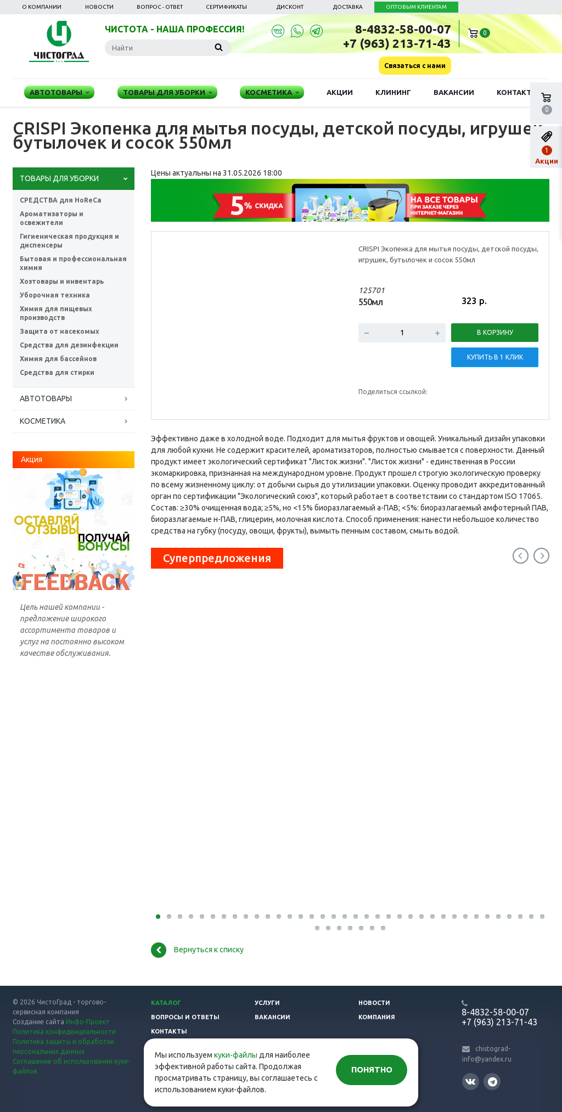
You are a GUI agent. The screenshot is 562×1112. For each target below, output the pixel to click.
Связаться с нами (415, 65)
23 (399, 916)
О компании (41, 7)
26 (432, 916)
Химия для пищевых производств (56, 313)
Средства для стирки (57, 372)
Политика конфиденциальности (64, 1031)
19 (355, 916)
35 (531, 916)
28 (454, 916)
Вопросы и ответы (185, 1017)
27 (443, 916)
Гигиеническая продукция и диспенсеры (69, 241)
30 (476, 916)
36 (542, 916)
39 (339, 928)
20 (366, 916)
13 (290, 916)
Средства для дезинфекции (69, 345)
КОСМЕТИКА (42, 421)
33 (509, 916)
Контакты (517, 92)
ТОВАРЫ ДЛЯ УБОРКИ (59, 178)
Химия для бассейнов (58, 358)
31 (487, 916)
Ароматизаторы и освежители (51, 218)
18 (344, 916)
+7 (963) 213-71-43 (397, 43)
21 (377, 916)
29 (465, 916)
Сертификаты (226, 7)
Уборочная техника (55, 295)
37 (317, 928)
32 (498, 916)
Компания (376, 1017)
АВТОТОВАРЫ (46, 398)
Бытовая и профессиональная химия (73, 263)
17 (333, 916)
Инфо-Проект (88, 1021)
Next (541, 556)
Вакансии (454, 92)
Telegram (492, 1081)
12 (279, 916)
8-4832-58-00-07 (403, 29)
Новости (99, 7)
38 (328, 928)
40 (350, 928)
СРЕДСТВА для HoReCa (61, 200)
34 (520, 916)
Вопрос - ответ (160, 7)
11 (268, 916)
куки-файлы (235, 1055)
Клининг (393, 92)
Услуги (267, 1002)
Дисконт (290, 7)
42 (372, 928)
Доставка (348, 7)
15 (312, 916)
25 (421, 916)
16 (323, 916)
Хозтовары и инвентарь (62, 281)
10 (257, 916)
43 (383, 928)
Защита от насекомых (59, 331)
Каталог (166, 1002)
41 (361, 928)
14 (301, 916)
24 (410, 916)
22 (388, 916)
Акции (340, 92)
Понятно (371, 1069)
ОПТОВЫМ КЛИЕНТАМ (416, 7)
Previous (521, 556)
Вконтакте (470, 1081)
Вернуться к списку (197, 950)
